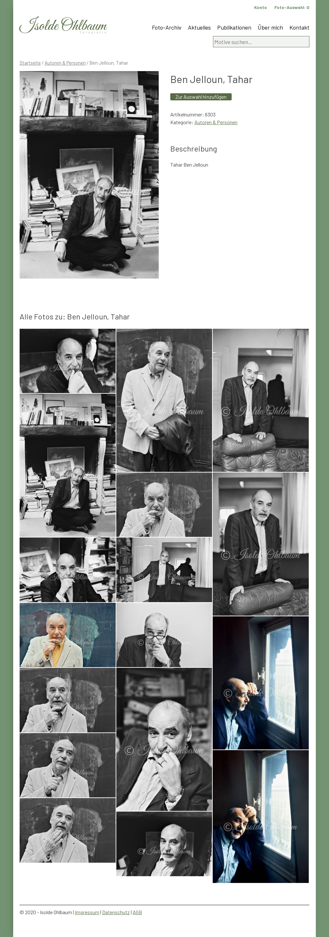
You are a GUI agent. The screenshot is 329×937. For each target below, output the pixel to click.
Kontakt (299, 27)
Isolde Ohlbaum (63, 26)
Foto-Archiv (167, 27)
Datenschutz (116, 912)
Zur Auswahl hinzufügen (201, 97)
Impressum (87, 912)
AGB (137, 912)
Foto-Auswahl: (291, 7)
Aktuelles (199, 27)
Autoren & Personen (65, 63)
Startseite (30, 63)
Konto (260, 7)
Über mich (270, 27)
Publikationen (234, 27)
